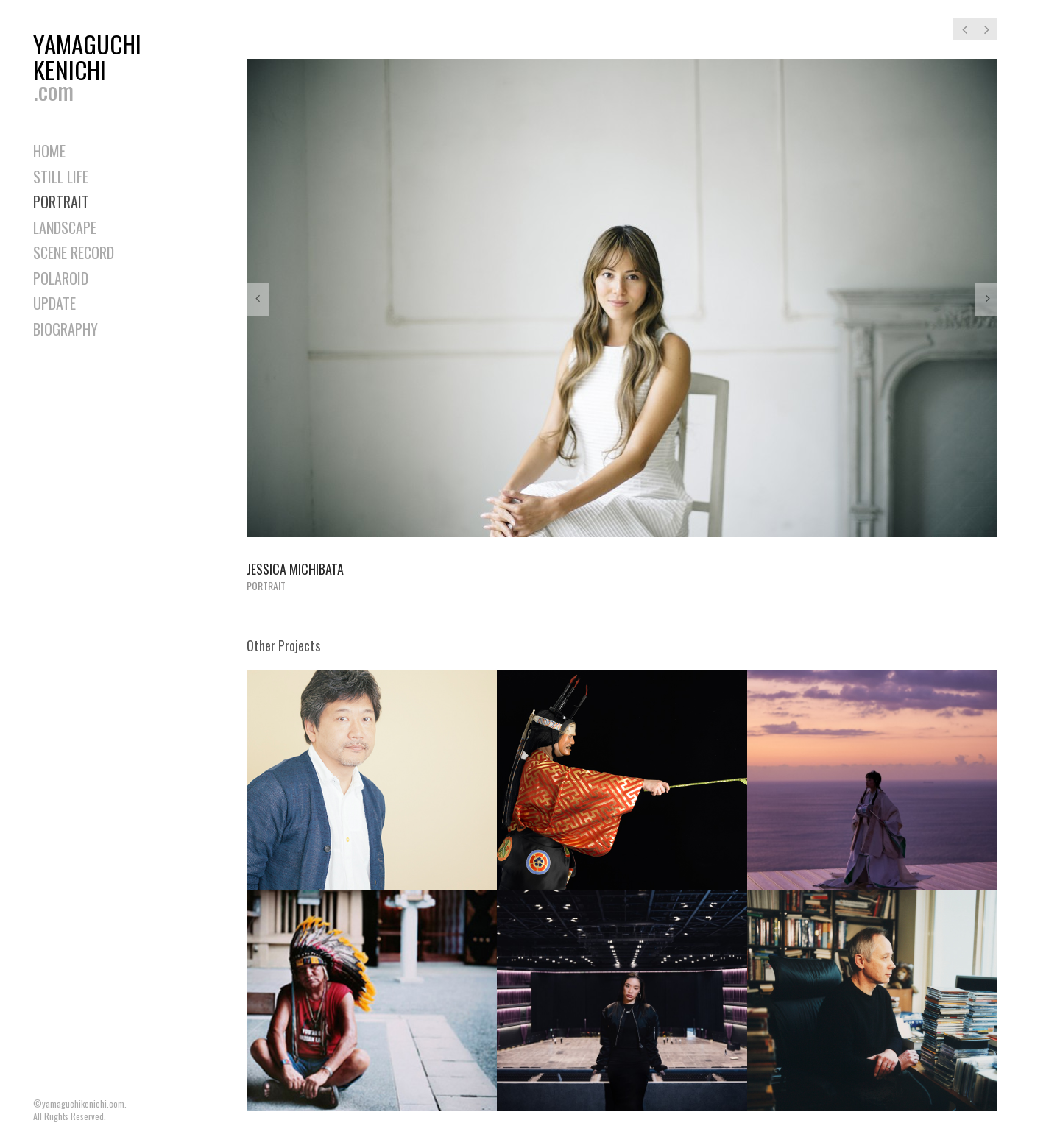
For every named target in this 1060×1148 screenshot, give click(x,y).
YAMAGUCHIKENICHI (92, 64)
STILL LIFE (60, 177)
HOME (49, 151)
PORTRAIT (61, 202)
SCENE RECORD (73, 252)
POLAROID (60, 278)
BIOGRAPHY (65, 329)
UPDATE (54, 303)
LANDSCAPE (64, 227)
